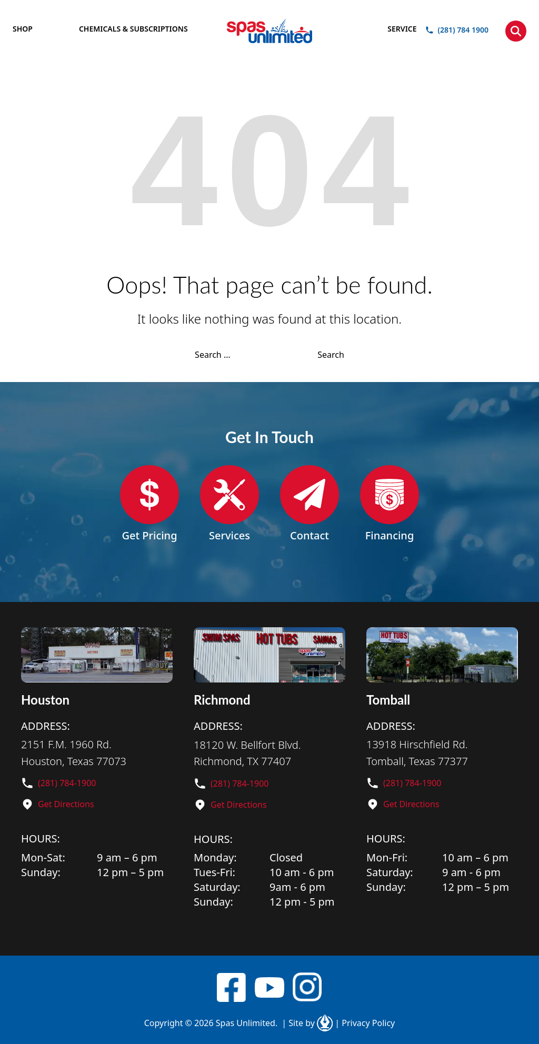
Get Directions (66, 804)
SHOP (23, 29)
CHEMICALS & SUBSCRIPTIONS (133, 29)
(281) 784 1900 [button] (456, 30)
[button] (515, 31)
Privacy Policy (365, 1023)
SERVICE (401, 29)
